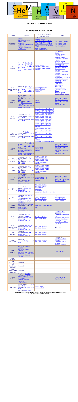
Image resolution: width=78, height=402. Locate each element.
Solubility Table (22, 46)
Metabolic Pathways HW (24, 276)
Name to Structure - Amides (42, 169)
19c (31, 63)
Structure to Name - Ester (41, 159)
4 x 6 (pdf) (28, 191)
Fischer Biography (60, 197)
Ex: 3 (51, 192)
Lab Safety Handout (40, 39)
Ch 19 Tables (58, 55)
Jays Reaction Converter (61, 41)
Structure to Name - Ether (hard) (43, 119)
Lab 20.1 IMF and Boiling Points (43, 43)
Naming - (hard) (39, 148)
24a (25, 157)
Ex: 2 (47, 192)
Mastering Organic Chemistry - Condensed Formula (61, 58)
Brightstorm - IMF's (60, 80)
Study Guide (21, 202)
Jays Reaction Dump (60, 43)
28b (28, 214)
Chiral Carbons (39, 187)
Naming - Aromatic (40, 88)
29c (31, 225)
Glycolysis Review (60, 279)
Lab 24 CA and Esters (40, 48)
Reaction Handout (60, 54)
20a (25, 86)
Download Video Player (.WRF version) (24, 48)
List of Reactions (22, 282)
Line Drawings (59, 51)
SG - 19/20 (28, 101)
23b (28, 131)
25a (25, 166)
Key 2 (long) (21, 278)
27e (22, 196)
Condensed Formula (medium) (43, 68)
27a (25, 195)
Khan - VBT (58, 86)
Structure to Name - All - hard (42, 125)
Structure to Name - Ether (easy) (43, 116)
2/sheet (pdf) (21, 190)
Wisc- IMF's (58, 82)
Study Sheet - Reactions (61, 100)
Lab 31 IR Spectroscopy (41, 49)
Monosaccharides (22, 208)
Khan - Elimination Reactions (60, 69)
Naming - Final (39, 286)
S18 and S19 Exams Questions (26, 105)
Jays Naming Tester (60, 46)
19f (25, 64)
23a (25, 131)
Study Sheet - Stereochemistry (26, 204)
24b (28, 157)
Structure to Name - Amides (42, 168)
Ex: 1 (44, 192)
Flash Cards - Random (41, 184)
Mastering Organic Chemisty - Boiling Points (62, 93)
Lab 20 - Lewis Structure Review (43, 41)
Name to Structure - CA (41, 157)
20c (31, 86)
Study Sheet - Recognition (62, 179)
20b (28, 86)
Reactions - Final (39, 288)
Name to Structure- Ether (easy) (43, 114)
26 (25, 187)
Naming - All (38, 90)
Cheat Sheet (21, 43)
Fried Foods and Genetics (62, 217)
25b (28, 166)
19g (28, 64)
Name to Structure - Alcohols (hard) (44, 112)
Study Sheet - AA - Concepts (25, 252)
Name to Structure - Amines (42, 166)
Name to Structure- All (41, 177)
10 (24, 67)
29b (28, 225)
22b (28, 114)
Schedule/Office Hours (24, 40)
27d (19, 196)
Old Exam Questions (26, 103)
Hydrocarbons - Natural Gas (62, 77)
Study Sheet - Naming (61, 98)
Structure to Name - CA (41, 156)
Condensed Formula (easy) (42, 66)
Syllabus (20, 38)
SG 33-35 (28, 274)
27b (28, 195)
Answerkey (21, 104)
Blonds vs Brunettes (60, 244)
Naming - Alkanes (39, 65)
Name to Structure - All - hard (42, 123)
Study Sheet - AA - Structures (26, 253)
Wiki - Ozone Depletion (61, 79)
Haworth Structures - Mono (42, 196)
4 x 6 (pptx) (21, 191)
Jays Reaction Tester (60, 44)
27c (31, 195)
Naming (57, 52)
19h (31, 64)
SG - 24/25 (28, 180)
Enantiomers (38, 189)
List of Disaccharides (60, 199)
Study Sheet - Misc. (60, 104)
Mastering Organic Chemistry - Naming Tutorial (60, 89)
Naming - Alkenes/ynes (41, 87)
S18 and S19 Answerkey (24, 107)
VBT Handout (59, 85)
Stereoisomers (29, 210)
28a (25, 214)
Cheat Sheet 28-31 (60, 277)
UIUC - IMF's (58, 83)
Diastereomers (38, 190)
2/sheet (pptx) (28, 188)
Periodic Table (22, 41)
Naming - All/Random (40, 162)
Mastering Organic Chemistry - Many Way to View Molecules (62, 63)
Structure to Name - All (41, 178)
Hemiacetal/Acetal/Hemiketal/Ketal (44, 141)
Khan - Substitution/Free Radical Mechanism (61, 66)
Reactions (37, 69)
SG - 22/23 (28, 148)
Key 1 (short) (29, 276)
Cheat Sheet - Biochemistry (25, 44)
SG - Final (28, 290)
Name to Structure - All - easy (42, 120)
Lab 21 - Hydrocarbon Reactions (43, 42)
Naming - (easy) (39, 147)
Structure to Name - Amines (42, 165)
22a (25, 114)
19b (28, 63)
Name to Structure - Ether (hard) (43, 117)
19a (25, 63)
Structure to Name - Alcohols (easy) (44, 110)
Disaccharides (21, 210)
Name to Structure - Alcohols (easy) (44, 109)
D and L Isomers (59, 200)
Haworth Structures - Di (41, 197)
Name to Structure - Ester (41, 160)
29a (25, 225)
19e (22, 64)
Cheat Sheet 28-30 (60, 211)
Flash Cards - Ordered (40, 186)
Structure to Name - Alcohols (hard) (44, 113)
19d (19, 64)
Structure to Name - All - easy (42, 122)
